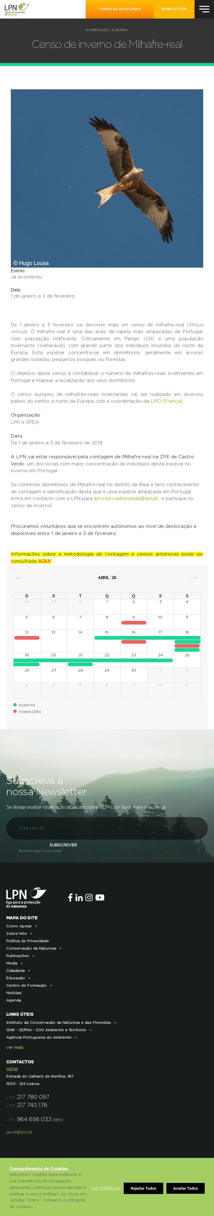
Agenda (120, 30)
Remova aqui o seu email (40, 851)
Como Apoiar (19, 926)
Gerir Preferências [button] (106, 1188)
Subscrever (63, 845)
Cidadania (15, 970)
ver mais (15, 1048)
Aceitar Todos (185, 1188)
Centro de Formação (26, 985)
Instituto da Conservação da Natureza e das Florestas (58, 1022)
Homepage (97, 30)
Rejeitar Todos (143, 1188)
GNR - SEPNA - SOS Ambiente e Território (46, 1030)
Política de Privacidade (27, 941)
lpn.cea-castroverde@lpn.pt (126, 498)
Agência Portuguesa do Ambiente (38, 1037)
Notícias (14, 993)
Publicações (17, 956)
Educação (15, 978)
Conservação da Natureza (31, 948)
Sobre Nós (16, 933)
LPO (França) (166, 401)
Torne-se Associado (119, 9)
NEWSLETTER (173, 9)
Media (11, 963)
